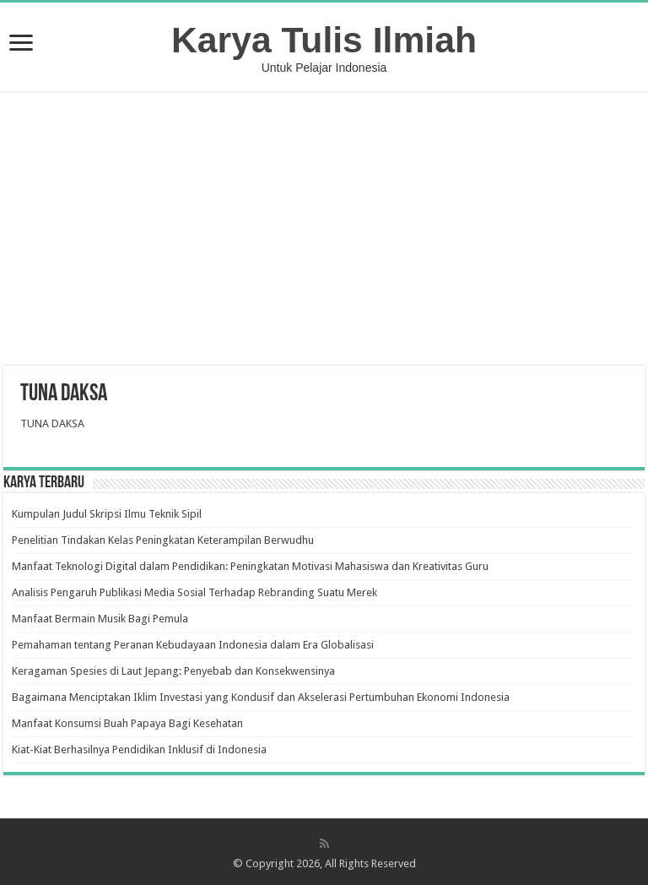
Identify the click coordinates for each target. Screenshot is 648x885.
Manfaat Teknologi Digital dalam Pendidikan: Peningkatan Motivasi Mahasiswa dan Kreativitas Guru (250, 566)
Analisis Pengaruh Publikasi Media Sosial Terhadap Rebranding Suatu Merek (194, 592)
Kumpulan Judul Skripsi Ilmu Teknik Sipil (107, 514)
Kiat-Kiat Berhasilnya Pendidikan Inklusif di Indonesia (139, 749)
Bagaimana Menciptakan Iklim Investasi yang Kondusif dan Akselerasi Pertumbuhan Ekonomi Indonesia (261, 697)
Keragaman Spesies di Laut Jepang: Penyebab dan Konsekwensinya (173, 671)
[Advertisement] (324, 230)
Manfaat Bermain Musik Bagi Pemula (100, 618)
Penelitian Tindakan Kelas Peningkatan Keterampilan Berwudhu (163, 540)
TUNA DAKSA (52, 423)
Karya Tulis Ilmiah (324, 39)
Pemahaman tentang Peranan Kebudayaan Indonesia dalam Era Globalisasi (193, 644)
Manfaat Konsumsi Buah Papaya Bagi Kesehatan (127, 723)
